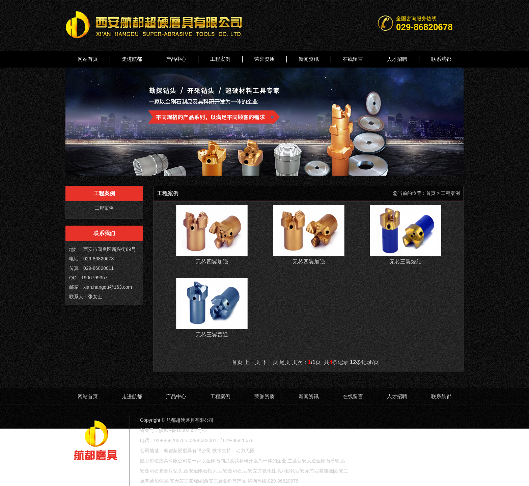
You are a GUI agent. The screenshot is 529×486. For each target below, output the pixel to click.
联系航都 (441, 59)
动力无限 (245, 450)
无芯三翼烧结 (405, 261)
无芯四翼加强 (212, 261)
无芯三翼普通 (212, 334)
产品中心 (176, 59)
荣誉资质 (264, 59)
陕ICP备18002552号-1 (182, 430)
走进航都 (132, 59)
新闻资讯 (309, 59)
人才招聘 (397, 59)
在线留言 (353, 59)
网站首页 (88, 59)
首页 (431, 193)
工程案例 (220, 59)
